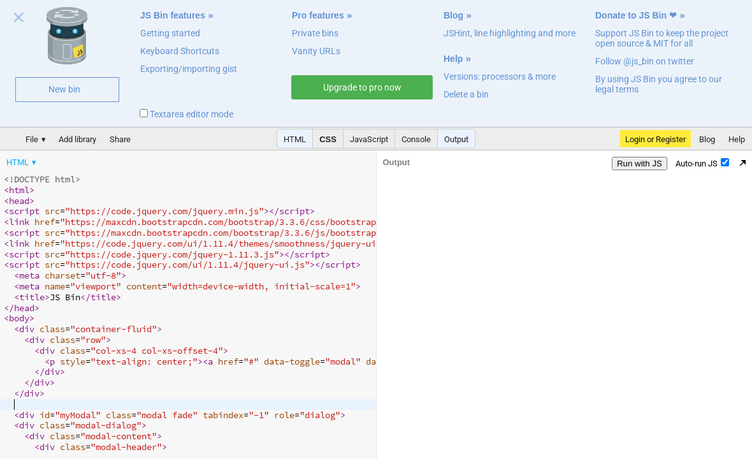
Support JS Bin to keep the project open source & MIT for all (661, 38)
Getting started (170, 33)
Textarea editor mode (186, 114)
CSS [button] (327, 139)
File (31, 139)
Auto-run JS (702, 163)
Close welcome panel (19, 20)
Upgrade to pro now (362, 87)
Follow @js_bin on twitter (644, 61)
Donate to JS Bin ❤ (636, 15)
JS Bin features (172, 15)
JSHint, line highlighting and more (509, 33)
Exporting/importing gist (188, 69)
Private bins (315, 33)
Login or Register (655, 139)
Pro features (318, 15)
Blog (453, 15)
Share (120, 139)
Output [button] (456, 139)
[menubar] (102, 159)
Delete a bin (466, 94)
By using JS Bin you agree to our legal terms (658, 84)
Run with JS (639, 163)
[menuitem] (22, 162)
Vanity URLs (316, 51)
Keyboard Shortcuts (179, 51)
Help (453, 59)
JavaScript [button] (369, 139)
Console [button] (416, 139)
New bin (64, 89)
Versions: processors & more (500, 76)
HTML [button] (295, 139)
